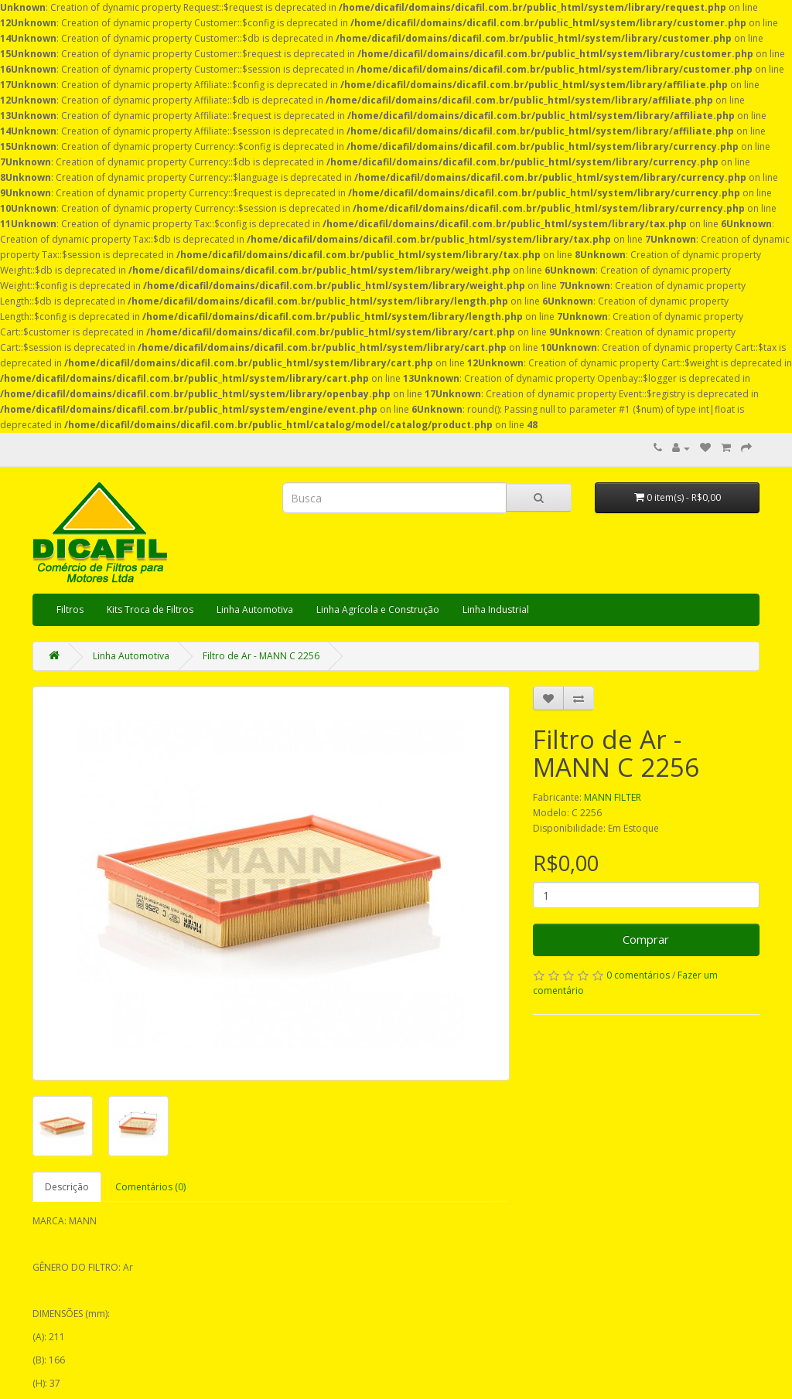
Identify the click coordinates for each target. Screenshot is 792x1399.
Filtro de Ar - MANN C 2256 (261, 655)
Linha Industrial (496, 609)
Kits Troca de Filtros (150, 609)
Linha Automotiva (255, 609)
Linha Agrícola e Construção (377, 609)
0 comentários (638, 975)
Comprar (646, 939)
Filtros (70, 609)
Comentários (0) (150, 1186)
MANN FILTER (612, 797)
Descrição (67, 1186)
